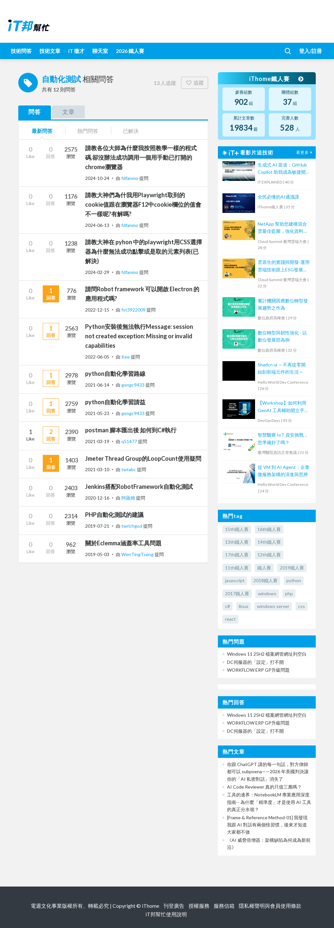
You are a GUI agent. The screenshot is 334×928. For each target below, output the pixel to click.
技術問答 (21, 51)
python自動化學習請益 (115, 402)
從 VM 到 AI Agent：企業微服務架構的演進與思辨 (284, 470)
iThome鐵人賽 (276, 78)
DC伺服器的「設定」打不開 (255, 662)
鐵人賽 (264, 567)
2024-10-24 (97, 178)
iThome (150, 906)
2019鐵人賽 (292, 567)
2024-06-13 (97, 225)
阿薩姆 (128, 498)
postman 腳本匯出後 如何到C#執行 (130, 430)
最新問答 (42, 131)
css (301, 606)
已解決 (131, 131)
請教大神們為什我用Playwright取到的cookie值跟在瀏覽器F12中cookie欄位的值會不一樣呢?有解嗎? (143, 204)
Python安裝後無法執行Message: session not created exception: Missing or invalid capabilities (139, 336)
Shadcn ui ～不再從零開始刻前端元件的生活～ (282, 368)
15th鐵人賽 (237, 529)
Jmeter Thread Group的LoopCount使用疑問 (143, 458)
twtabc (129, 469)
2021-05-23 (97, 413)
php (289, 593)
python (293, 580)
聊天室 (100, 51)
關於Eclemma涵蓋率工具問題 (123, 543)
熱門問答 (87, 131)
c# (227, 606)
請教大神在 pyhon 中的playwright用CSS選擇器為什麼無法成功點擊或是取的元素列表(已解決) (143, 251)
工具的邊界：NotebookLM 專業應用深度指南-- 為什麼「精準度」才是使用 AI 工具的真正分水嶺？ (269, 802)
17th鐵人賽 (237, 554)
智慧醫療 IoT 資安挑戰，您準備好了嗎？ (283, 438)
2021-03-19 (97, 441)
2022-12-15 (97, 309)
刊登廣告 (173, 906)
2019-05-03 (97, 554)
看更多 (305, 152)
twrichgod (132, 526)
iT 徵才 (76, 51)
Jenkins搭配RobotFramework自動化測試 (139, 486)
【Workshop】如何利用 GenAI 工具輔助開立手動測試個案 (283, 407)
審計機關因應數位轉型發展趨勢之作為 (283, 304)
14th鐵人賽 (269, 542)
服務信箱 (224, 906)
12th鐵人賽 (269, 554)
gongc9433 (133, 385)
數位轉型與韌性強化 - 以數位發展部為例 (282, 336)
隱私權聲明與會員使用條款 (270, 906)
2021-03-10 (97, 469)
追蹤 (194, 82)
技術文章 (49, 51)
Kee (126, 357)
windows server (273, 606)
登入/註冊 (310, 51)
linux (243, 606)
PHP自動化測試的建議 (114, 514)
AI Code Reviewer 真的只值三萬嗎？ (264, 787)
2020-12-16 (97, 498)
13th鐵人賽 (237, 542)
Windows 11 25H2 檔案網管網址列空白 (267, 654)
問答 (34, 111)
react (230, 619)
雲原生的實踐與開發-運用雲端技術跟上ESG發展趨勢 (284, 266)
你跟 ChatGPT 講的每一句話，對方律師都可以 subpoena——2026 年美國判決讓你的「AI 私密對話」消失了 (268, 771)
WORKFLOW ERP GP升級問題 (258, 670)
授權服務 (199, 906)
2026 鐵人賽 (130, 51)
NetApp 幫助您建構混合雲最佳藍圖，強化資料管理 (283, 228)
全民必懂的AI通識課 (278, 197)
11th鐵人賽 (237, 567)
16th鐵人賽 (269, 529)
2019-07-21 (97, 526)
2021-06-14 (97, 385)
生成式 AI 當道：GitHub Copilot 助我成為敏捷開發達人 (282, 169)
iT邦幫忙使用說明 (166, 914)
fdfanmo (130, 178)
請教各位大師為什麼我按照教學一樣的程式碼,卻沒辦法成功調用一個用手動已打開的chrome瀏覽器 (141, 157)
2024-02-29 (97, 272)
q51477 (129, 441)
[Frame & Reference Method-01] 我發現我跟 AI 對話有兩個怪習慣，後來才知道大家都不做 (267, 825)
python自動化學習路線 (115, 373)
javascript (235, 580)
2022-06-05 (97, 357)
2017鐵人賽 (237, 593)
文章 (68, 111)
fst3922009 (133, 309)
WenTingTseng (138, 554)
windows (267, 593)
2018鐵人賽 (265, 580)
